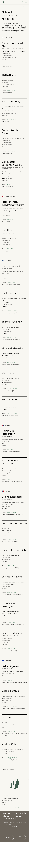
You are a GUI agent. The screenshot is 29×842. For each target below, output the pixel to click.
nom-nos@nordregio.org (12, 807)
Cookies (4, 823)
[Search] (22, 2)
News (3, 820)
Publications (5, 816)
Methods (4, 818)
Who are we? (5, 821)
